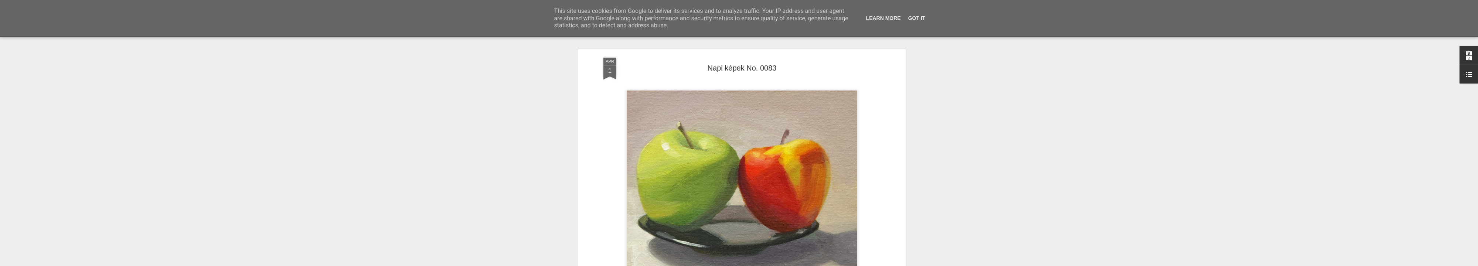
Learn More (883, 18)
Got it (917, 18)
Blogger (758, 262)
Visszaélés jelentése (786, 262)
